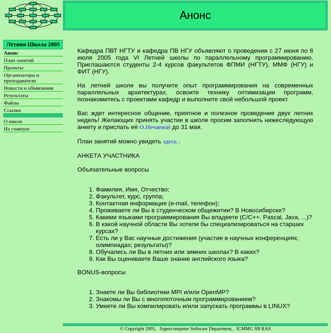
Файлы (11, 102)
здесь (170, 141)
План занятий (19, 60)
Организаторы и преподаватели (21, 77)
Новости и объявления (28, 88)
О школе (13, 121)
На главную (17, 128)
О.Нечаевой (155, 126)
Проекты (13, 67)
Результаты (16, 95)
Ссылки (12, 110)
